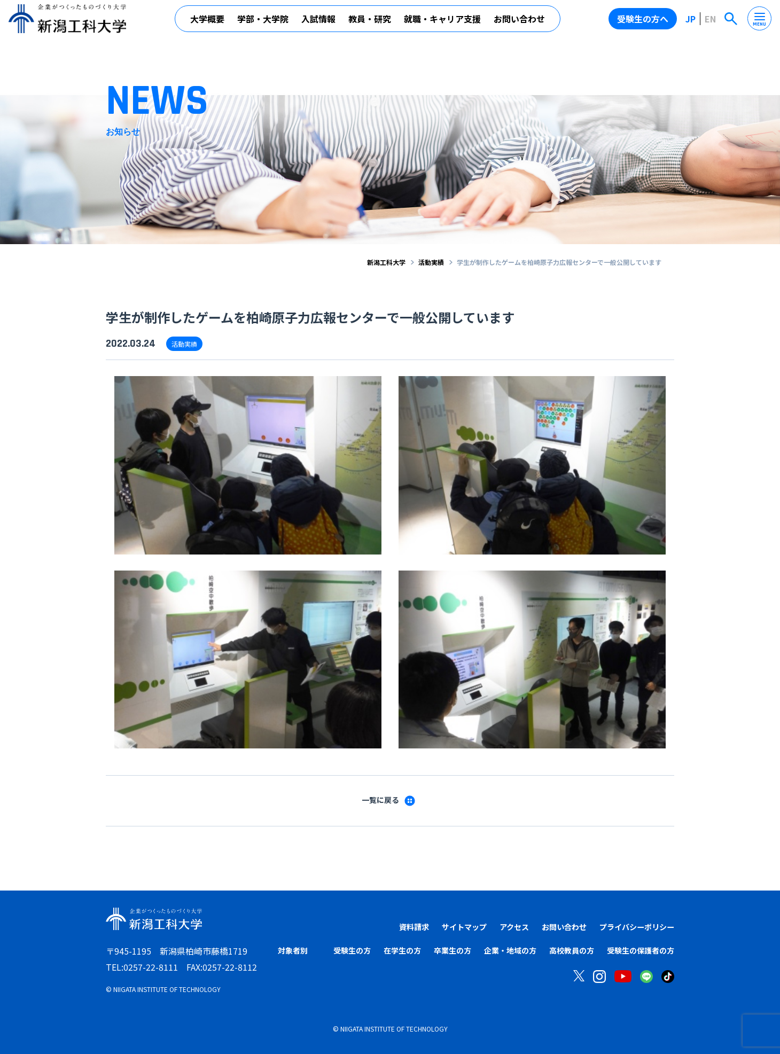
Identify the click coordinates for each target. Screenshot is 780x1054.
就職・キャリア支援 (442, 23)
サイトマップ (439, 927)
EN (710, 23)
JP (690, 23)
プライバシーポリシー (631, 927)
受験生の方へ (642, 23)
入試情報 (318, 23)
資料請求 (384, 927)
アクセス (495, 927)
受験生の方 (352, 951)
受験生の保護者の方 (640, 951)
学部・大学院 (262, 23)
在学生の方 (402, 951)
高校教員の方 (571, 951)
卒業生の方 (452, 951)
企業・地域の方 (510, 951)
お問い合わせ (519, 23)
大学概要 (207, 23)
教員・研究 (369, 23)
